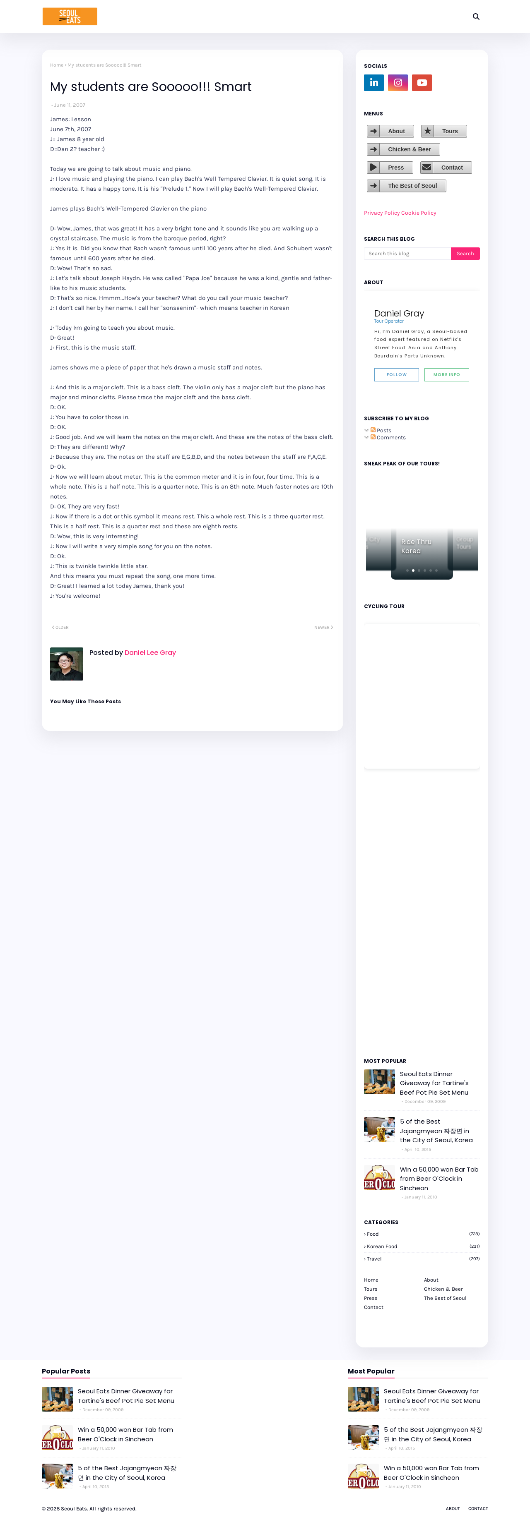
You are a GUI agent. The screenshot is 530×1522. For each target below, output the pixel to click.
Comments (388, 437)
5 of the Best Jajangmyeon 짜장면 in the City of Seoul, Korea (436, 1130)
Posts (381, 430)
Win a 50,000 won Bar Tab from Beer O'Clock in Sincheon (439, 1178)
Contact (452, 167)
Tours (450, 131)
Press (396, 167)
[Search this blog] (407, 253)
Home (56, 65)
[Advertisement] (389, 913)
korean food (423, 1246)
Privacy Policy (382, 212)
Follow (397, 374)
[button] (407, 570)
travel (423, 1259)
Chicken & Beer (409, 149)
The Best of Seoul (412, 185)
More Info (447, 374)
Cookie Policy (418, 212)
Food (423, 1234)
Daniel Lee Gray (149, 652)
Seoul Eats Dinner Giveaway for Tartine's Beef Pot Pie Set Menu (434, 1083)
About (396, 131)
